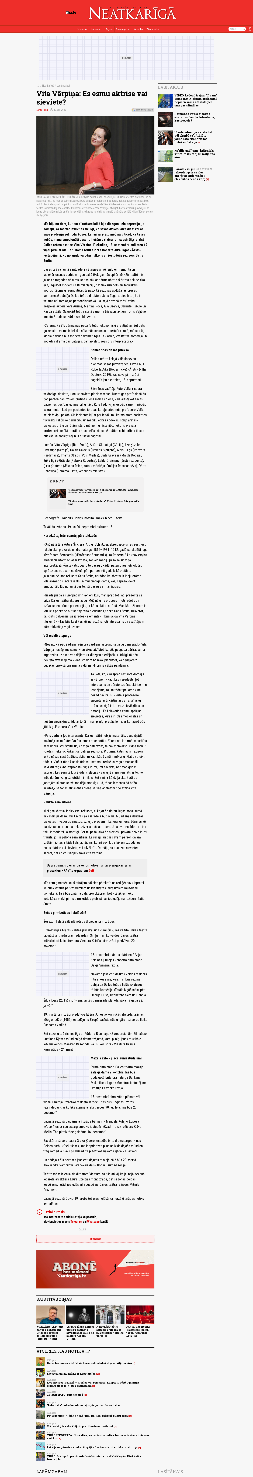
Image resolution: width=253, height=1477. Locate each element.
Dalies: (82, 1229)
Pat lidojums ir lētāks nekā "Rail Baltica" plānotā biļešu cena (87, 1415)
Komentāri (96, 29)
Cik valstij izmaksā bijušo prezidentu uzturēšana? (80, 1426)
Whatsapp (93, 1221)
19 (130, 1416)
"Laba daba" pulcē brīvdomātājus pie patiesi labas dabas (83, 1405)
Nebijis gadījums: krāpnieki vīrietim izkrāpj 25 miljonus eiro (194, 154)
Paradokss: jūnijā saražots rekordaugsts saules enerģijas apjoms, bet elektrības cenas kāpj (193, 174)
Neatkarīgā (48, 85)
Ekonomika (153, 29)
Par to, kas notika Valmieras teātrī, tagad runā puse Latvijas (138, 1331)
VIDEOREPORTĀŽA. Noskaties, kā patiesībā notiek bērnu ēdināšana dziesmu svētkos (98, 1437)
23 (98, 1374)
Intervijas (82, 29)
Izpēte (109, 29)
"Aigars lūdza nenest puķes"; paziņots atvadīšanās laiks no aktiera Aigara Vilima (80, 1332)
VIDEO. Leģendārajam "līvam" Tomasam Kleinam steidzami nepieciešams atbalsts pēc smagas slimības (195, 100)
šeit (91, 870)
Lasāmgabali (123, 29)
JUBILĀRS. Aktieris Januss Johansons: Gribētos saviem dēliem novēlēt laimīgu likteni (50, 1332)
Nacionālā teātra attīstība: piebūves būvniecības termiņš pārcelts (109, 1331)
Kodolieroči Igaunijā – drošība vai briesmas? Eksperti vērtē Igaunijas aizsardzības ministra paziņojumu (93, 1384)
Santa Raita (42, 109)
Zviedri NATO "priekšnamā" (65, 1394)
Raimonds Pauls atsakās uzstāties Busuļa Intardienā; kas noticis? (194, 117)
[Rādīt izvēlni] (3, 28)
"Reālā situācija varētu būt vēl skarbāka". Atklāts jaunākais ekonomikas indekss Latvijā (103, 491)
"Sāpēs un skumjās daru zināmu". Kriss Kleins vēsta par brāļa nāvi (104, 502)
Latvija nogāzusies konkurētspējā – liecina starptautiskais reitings (92, 1447)
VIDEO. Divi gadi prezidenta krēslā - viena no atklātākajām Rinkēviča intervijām (94, 1458)
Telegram (76, 1221)
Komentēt (95, 1238)
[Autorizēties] (249, 28)
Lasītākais (170, 87)
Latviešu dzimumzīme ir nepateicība (71, 1373)
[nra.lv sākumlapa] (71, 12)
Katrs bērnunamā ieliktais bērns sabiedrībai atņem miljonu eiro (89, 1363)
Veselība (138, 29)
